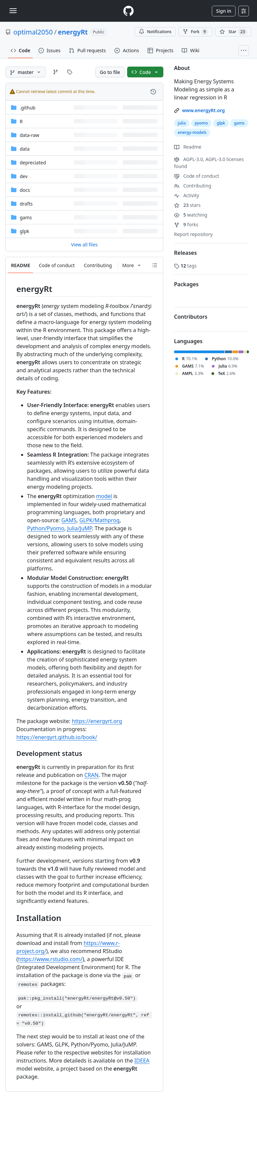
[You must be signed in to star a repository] (233, 31)
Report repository (193, 234)
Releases (185, 252)
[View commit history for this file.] (153, 91)
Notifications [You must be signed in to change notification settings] (155, 31)
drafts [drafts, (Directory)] (26, 204)
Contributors (190, 316)
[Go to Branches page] (56, 72)
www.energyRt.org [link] (203, 110)
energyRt (73, 31)
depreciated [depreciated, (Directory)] (33, 162)
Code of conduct (196, 176)
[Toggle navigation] (13, 11)
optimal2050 (33, 31)
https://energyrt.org (97, 721)
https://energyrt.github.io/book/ (56, 737)
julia (182, 123)
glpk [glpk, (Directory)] (24, 231)
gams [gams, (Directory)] (26, 217)
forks (186, 224)
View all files (84, 244)
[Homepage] (128, 10)
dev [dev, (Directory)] (23, 176)
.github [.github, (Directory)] (27, 107)
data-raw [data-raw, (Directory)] (29, 135)
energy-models (192, 132)
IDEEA (141, 1060)
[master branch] (25, 72)
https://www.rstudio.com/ (50, 959)
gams (239, 123)
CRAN (91, 775)
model (104, 496)
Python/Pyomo (45, 528)
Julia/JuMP (79, 528)
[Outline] (154, 265)
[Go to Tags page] (70, 72)
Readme (187, 147)
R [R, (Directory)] (21, 121)
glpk (221, 123)
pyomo (201, 123)
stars (187, 205)
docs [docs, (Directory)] (25, 190)
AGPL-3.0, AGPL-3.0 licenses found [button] (209, 162)
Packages (186, 284)
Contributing (192, 185)
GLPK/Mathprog (99, 520)
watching (190, 215)
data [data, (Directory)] (24, 149)
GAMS (68, 520)
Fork (195, 31)
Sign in (223, 11)
